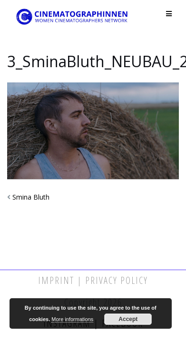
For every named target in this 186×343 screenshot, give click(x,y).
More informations (72, 319)
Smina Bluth (30, 197)
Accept (127, 319)
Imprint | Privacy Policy (93, 280)
